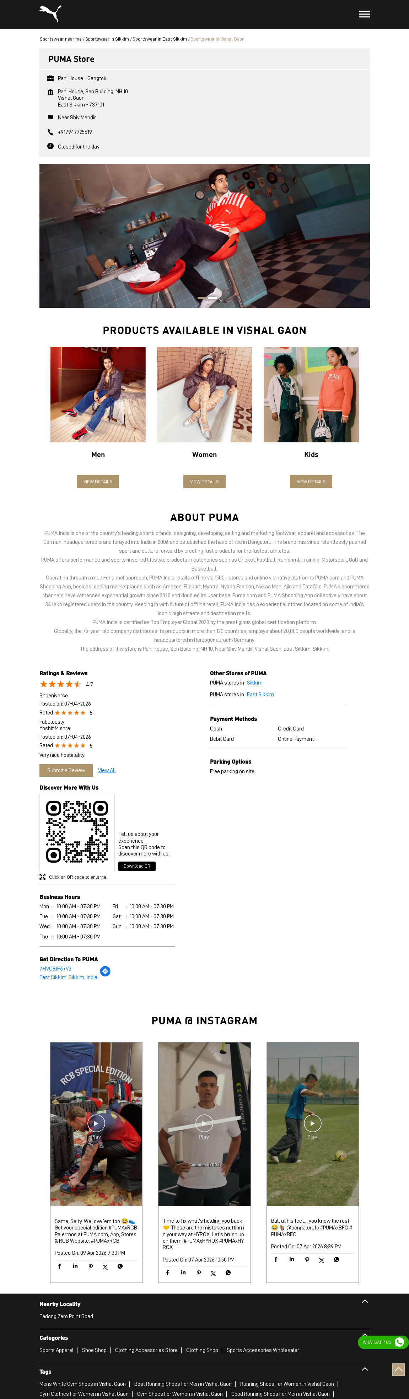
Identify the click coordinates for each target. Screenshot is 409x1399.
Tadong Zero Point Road (66, 1316)
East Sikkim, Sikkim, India (68, 977)
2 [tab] (210, 299)
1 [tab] (199, 299)
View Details (98, 481)
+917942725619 (75, 132)
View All (107, 770)
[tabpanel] (204, 236)
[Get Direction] (105, 975)
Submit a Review (66, 770)
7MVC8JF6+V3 (55, 969)
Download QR (137, 866)
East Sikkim (260, 694)
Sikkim (255, 683)
